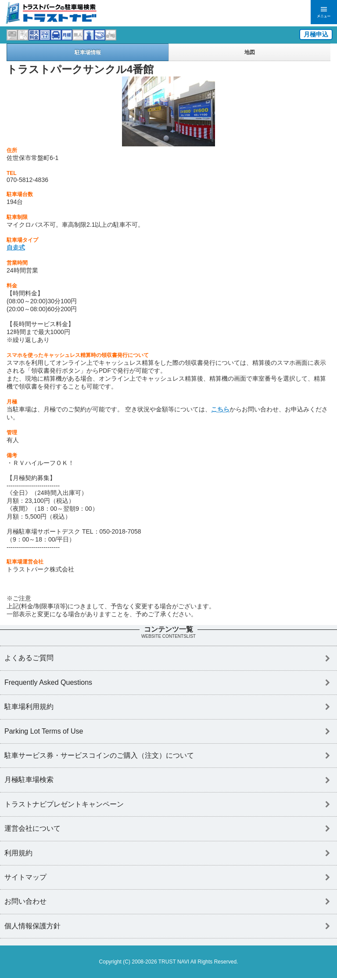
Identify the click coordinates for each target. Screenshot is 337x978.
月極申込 (316, 34)
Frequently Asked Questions (48, 682)
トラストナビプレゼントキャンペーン (64, 804)
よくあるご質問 (29, 658)
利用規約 (18, 853)
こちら (220, 409)
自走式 (16, 247)
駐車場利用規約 (29, 706)
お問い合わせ (25, 901)
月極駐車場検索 (29, 779)
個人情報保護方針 (32, 926)
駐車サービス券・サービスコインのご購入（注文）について (99, 755)
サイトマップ (25, 877)
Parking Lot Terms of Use (43, 731)
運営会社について (32, 828)
